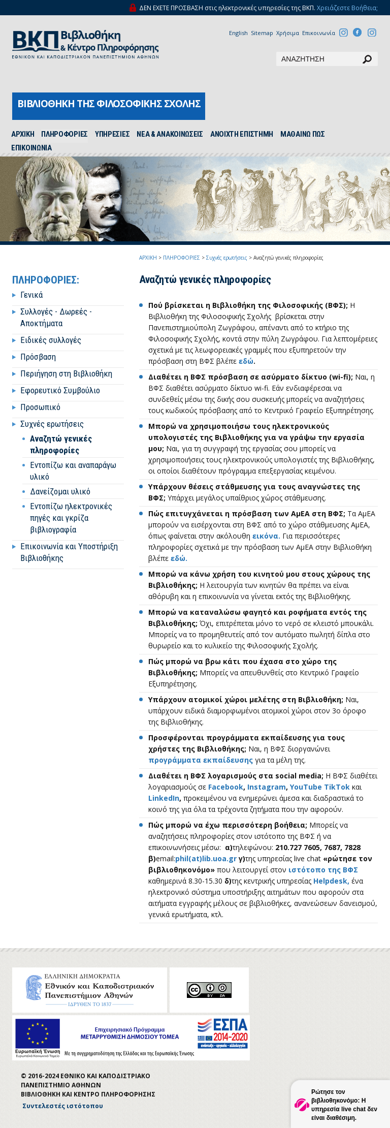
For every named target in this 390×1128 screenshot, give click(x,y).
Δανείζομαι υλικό (60, 491)
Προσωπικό (40, 407)
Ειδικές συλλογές (50, 340)
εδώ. (179, 558)
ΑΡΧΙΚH (22, 134)
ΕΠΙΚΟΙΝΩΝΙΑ (31, 147)
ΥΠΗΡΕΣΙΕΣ (112, 134)
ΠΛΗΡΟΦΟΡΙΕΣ (64, 134)
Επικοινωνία (318, 33)
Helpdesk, (331, 881)
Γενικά (31, 295)
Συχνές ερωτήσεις (52, 424)
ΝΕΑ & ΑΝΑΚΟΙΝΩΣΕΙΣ (170, 134)
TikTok (338, 787)
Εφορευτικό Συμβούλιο (60, 390)
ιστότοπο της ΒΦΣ (323, 869)
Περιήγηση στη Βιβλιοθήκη (66, 373)
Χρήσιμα (287, 33)
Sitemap (262, 33)
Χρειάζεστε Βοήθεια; (347, 8)
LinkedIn (163, 798)
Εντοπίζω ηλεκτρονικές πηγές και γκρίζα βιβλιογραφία (71, 518)
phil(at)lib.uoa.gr (206, 858)
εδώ (246, 361)
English (238, 33)
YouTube (306, 787)
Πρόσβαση (38, 357)
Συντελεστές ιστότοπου (62, 1106)
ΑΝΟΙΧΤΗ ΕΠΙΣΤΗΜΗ (241, 134)
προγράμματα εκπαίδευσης (200, 760)
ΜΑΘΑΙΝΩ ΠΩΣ (302, 134)
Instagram (266, 787)
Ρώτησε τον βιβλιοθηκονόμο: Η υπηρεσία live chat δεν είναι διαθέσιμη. (344, 1104)
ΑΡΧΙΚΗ (148, 257)
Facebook (225, 787)
